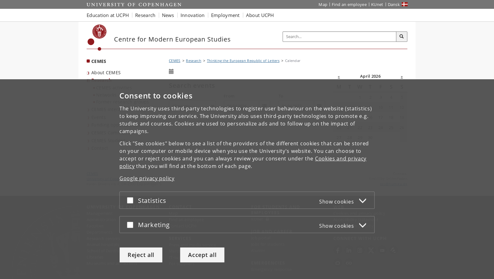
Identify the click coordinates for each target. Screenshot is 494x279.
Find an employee (349, 4)
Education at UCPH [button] (108, 15)
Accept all (202, 255)
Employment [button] (225, 15)
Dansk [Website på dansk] (394, 4)
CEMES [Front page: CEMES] (98, 61)
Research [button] (145, 15)
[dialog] (247, 179)
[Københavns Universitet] (97, 38)
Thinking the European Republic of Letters (243, 60)
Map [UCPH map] (323, 4)
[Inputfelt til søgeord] (340, 36)
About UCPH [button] (260, 15)
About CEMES (106, 72)
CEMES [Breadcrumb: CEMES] (175, 60)
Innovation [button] (193, 15)
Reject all (141, 255)
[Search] (401, 36)
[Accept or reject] (131, 200)
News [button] (168, 15)
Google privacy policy (147, 178)
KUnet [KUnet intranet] (377, 4)
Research (193, 60)
